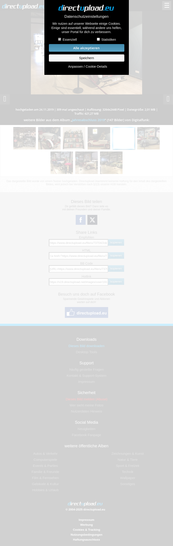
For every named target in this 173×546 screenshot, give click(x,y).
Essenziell (70, 39)
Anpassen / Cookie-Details (87, 66)
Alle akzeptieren (86, 48)
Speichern (86, 58)
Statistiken (108, 39)
